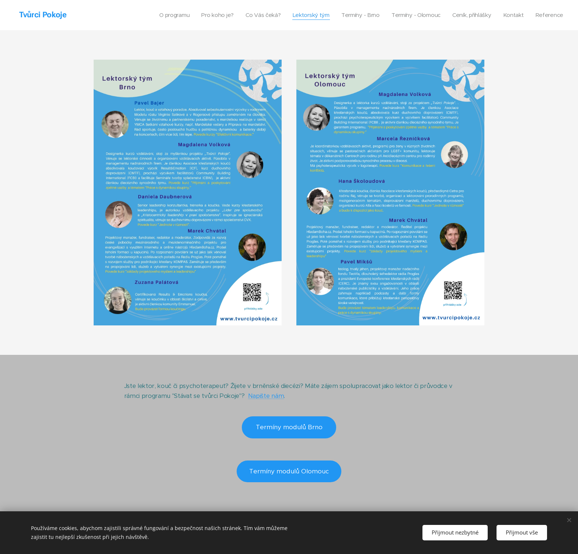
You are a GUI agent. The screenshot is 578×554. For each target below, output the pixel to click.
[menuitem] (165, 15)
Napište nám (266, 395)
